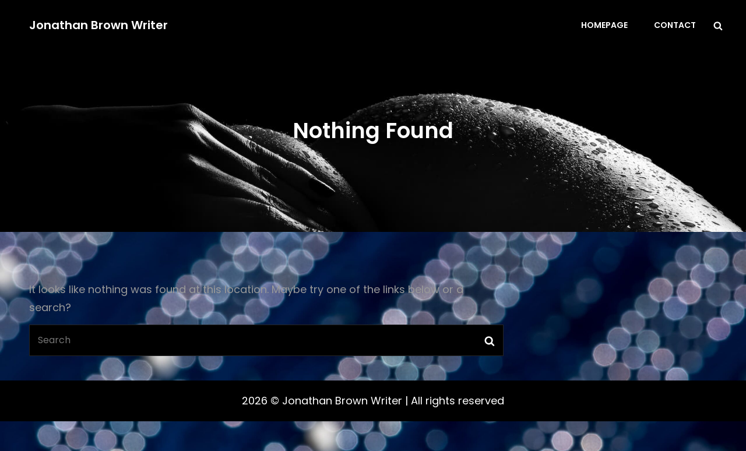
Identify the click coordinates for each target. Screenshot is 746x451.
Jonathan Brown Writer (98, 25)
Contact (675, 25)
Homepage (604, 25)
